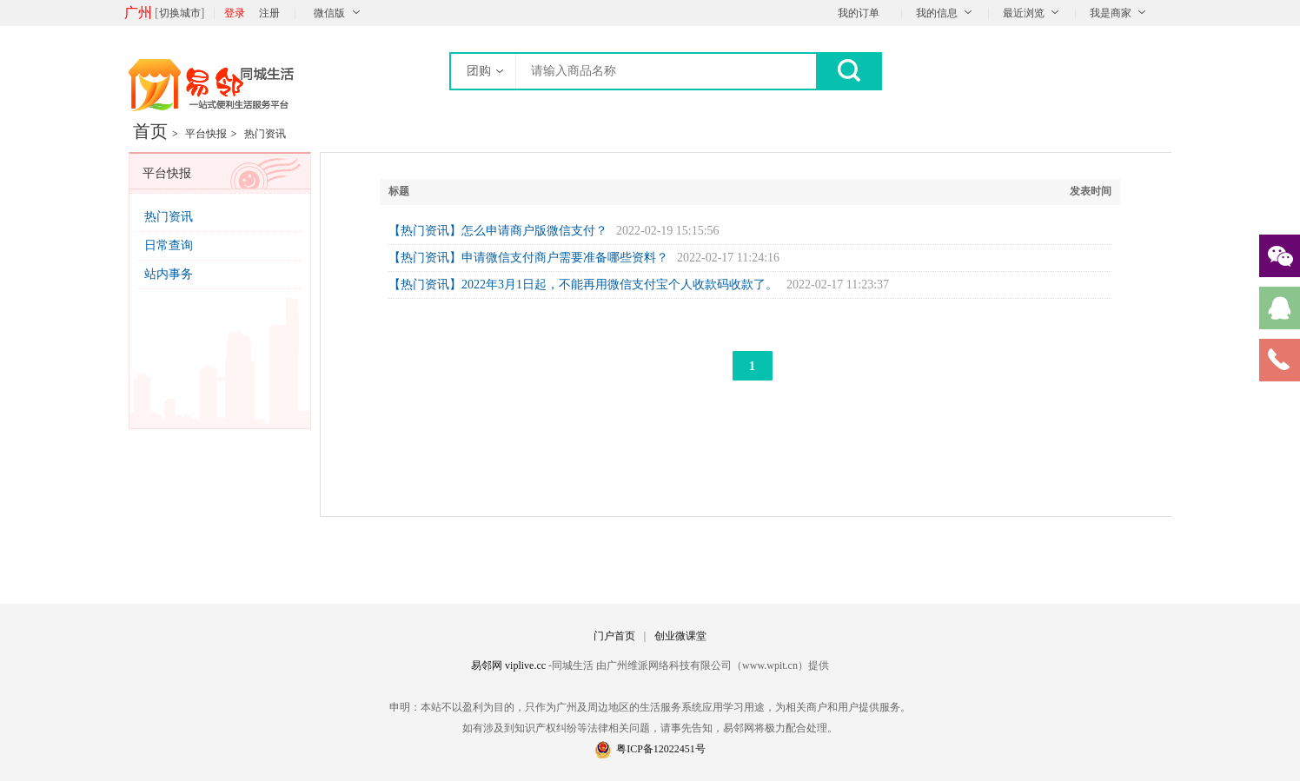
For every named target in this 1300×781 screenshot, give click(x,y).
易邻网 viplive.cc (509, 665)
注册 (269, 13)
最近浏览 (1024, 13)
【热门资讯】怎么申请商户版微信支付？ (497, 230)
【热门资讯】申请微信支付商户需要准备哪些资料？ (528, 257)
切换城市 (180, 13)
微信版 (329, 13)
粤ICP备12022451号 (650, 749)
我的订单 (858, 13)
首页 (150, 131)
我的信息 (937, 13)
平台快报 (206, 134)
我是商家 (1110, 13)
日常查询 (168, 245)
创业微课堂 (680, 636)
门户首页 (614, 636)
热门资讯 (265, 134)
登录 (234, 13)
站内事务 (168, 274)
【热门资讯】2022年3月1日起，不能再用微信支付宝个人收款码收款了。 (583, 284)
